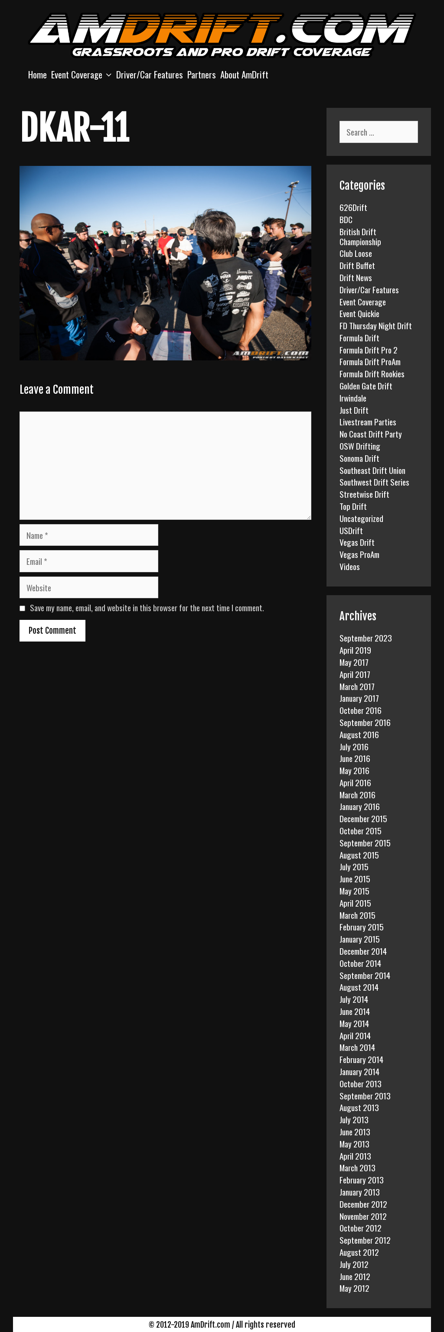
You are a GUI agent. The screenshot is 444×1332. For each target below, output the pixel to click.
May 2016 (354, 770)
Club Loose (356, 253)
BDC (346, 219)
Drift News (356, 277)
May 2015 (354, 891)
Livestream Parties (368, 421)
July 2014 (354, 999)
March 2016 (357, 794)
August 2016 (359, 734)
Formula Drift (359, 337)
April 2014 (355, 1035)
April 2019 (355, 650)
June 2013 (355, 1131)
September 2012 (365, 1240)
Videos (350, 566)
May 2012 (354, 1288)
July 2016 (354, 746)
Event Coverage (82, 74)
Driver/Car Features (149, 74)
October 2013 (361, 1083)
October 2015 (361, 830)
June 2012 (355, 1276)
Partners (201, 74)
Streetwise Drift (364, 494)
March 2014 (357, 1047)
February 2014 (361, 1059)
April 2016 (355, 782)
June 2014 (355, 1011)
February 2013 (362, 1179)
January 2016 (360, 806)
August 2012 (359, 1252)
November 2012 (363, 1216)
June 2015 (355, 878)
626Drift (353, 207)
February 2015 (362, 926)
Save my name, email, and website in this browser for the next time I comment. (147, 607)
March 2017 (357, 686)
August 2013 (359, 1107)
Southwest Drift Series (374, 482)
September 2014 (365, 975)
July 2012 (354, 1264)
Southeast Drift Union (372, 470)
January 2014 (359, 1071)
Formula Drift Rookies (372, 373)
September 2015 (365, 842)
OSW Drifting (360, 446)
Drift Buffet (357, 265)
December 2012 (363, 1204)
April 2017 (355, 674)
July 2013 (354, 1119)
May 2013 (354, 1144)
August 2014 (359, 987)
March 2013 (357, 1167)
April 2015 (355, 903)
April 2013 (355, 1156)
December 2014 (363, 951)
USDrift (351, 530)
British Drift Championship (360, 236)
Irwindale (353, 398)
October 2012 (361, 1228)
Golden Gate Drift (366, 385)
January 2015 (360, 939)
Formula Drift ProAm (370, 361)
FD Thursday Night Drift (376, 325)
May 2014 (354, 1023)
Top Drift (353, 506)
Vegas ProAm (359, 554)
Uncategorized (361, 518)
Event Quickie (359, 313)
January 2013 (360, 1192)
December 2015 (363, 818)
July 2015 (354, 866)
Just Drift (354, 410)
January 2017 (359, 698)
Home (37, 74)
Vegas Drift (357, 542)
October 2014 (360, 963)
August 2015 (359, 855)
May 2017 (354, 662)
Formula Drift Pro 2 (369, 350)
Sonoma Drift (359, 458)
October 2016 (361, 710)
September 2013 (365, 1095)
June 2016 (355, 758)
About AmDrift (244, 74)
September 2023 (366, 638)
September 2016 (365, 722)
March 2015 (357, 915)
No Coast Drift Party (371, 434)
